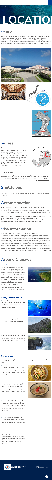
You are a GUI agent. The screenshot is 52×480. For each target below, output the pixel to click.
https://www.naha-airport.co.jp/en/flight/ (11, 165)
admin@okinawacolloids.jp (42, 467)
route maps (38, 178)
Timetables (18, 178)
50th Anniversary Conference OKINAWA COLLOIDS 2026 (8, 2)
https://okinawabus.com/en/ (42, 180)
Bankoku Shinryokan (6, 36)
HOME (2, 6)
